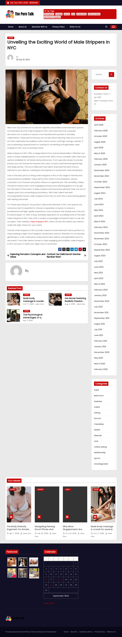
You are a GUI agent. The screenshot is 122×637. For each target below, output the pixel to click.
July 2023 (98, 261)
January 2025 (100, 164)
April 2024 (98, 215)
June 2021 (98, 335)
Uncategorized (101, 464)
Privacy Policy (58, 27)
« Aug (46, 603)
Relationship (100, 452)
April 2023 (98, 278)
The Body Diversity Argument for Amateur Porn (19, 529)
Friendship (99, 424)
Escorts (97, 418)
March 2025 (99, 153)
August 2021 (99, 324)
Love (96, 441)
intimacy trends (94, 14)
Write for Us (75, 27)
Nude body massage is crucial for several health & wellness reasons (102, 531)
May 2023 (98, 272)
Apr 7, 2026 (14, 533)
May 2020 (98, 358)
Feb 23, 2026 (43, 533)
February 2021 (100, 341)
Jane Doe (39, 304)
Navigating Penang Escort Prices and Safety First (45, 529)
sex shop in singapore (52, 17)
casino (97, 407)
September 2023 (102, 250)
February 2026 (101, 130)
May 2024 (98, 210)
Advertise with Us (39, 27)
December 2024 (101, 170)
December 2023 (101, 232)
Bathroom (99, 395)
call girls (59, 14)
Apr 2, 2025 (28, 320)
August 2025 (100, 142)
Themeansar (51, 632)
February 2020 (101, 369)
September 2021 (101, 318)
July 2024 (98, 198)
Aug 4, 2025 (70, 304)
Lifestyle (98, 435)
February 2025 (101, 159)
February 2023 (101, 289)
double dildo (81, 14)
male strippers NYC (39, 221)
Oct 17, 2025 (28, 304)
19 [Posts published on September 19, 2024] (61, 579)
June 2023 (98, 267)
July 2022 (98, 306)
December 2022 (101, 301)
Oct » (52, 603)
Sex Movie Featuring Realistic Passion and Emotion (75, 301)
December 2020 (101, 352)
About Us (23, 27)
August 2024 (100, 193)
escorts (67, 14)
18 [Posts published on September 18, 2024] (56, 579)
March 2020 (99, 363)
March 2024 (99, 221)
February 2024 (101, 227)
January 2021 (100, 346)
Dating (10, 38)
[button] (107, 26)
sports (97, 458)
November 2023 (101, 238)
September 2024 (102, 187)
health (97, 429)
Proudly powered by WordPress (18, 632)
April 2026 (98, 124)
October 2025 (100, 136)
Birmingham (49, 14)
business (98, 401)
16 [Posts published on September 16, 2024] (46, 579)
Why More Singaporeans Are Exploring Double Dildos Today (72, 531)
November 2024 (101, 176)
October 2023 (100, 244)
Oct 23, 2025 (71, 533)
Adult (96, 390)
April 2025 (98, 147)
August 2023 (99, 255)
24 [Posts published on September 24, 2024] (51, 585)
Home (10, 27)
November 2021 (101, 312)
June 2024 (99, 204)
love (73, 14)
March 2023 (99, 284)
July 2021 (98, 329)
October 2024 (100, 181)
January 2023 (100, 295)
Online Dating (100, 447)
